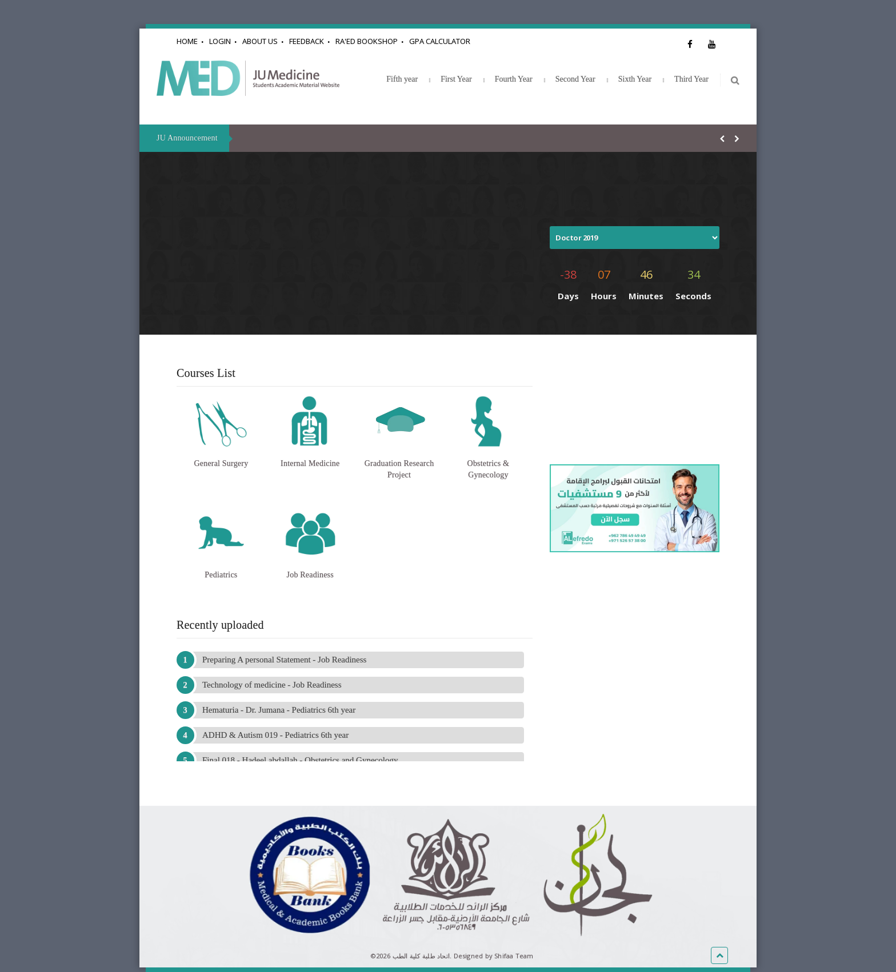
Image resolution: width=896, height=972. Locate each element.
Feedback (306, 41)
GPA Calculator (439, 41)
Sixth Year (634, 79)
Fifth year (402, 79)
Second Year (575, 79)
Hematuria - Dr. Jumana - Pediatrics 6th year (278, 709)
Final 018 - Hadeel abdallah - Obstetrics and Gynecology (300, 760)
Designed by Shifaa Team (494, 955)
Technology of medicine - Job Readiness (271, 684)
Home (187, 41)
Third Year (691, 79)
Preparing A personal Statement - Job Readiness (284, 659)
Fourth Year (514, 79)
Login (220, 41)
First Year (456, 79)
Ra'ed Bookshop (366, 41)
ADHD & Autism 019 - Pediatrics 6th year (275, 735)
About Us (260, 41)
